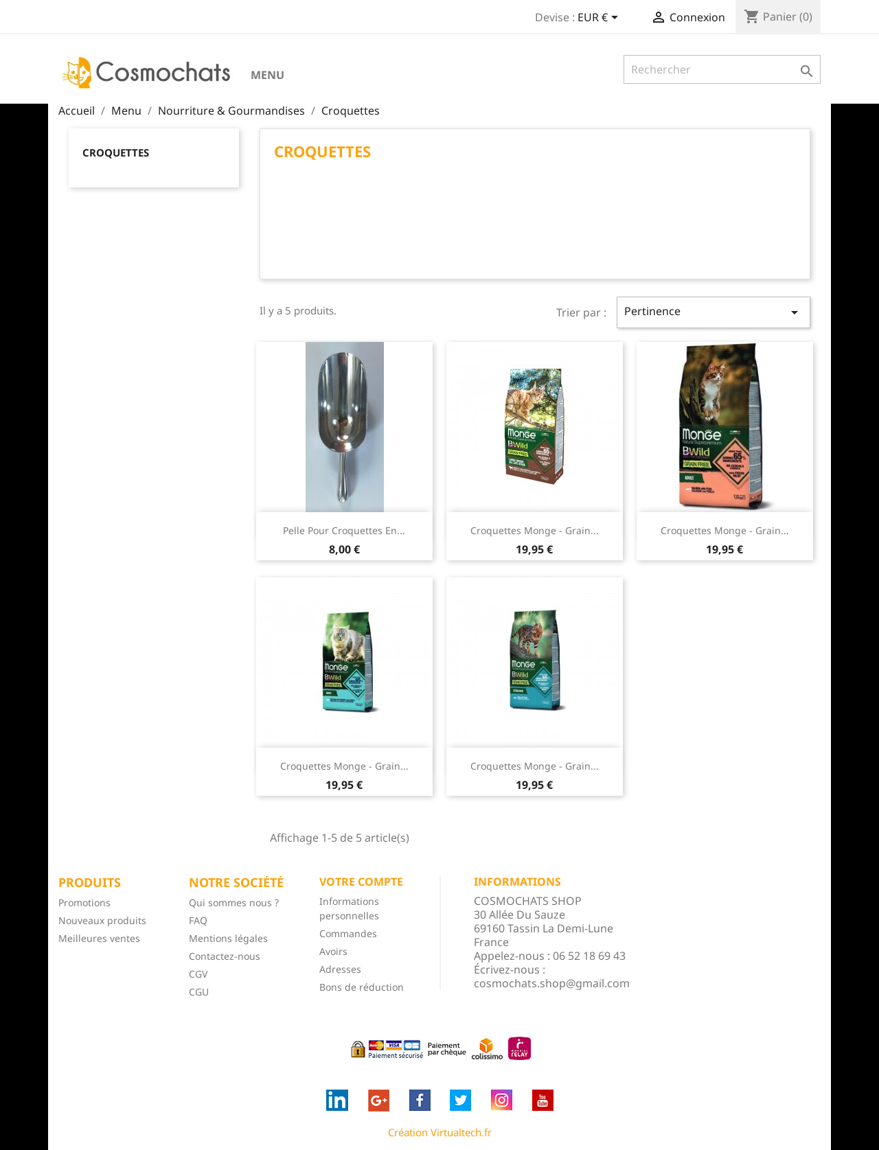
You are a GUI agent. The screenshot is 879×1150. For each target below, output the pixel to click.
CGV (198, 973)
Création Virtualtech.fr (440, 1132)
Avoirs (333, 951)
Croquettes (115, 152)
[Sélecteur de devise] (600, 18)
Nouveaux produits (102, 920)
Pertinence (713, 312)
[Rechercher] (722, 69)
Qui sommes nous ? (234, 902)
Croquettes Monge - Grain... (534, 530)
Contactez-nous (224, 956)
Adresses (340, 969)
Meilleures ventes (99, 938)
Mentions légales (228, 938)
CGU (199, 991)
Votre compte (361, 881)
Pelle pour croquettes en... (344, 530)
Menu (267, 74)
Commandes (348, 933)
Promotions (84, 902)
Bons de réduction (361, 986)
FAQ (198, 920)
